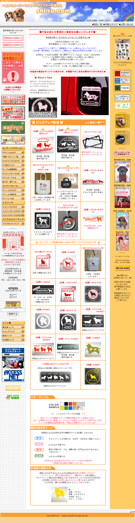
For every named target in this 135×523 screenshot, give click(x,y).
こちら (119, 65)
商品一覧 (98, 24)
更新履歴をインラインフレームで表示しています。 (43, 87)
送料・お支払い (106, 20)
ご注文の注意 (127, 20)
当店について (79, 20)
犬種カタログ (111, 24)
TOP (133, 512)
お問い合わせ (126, 24)
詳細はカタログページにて (93, 330)
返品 (117, 20)
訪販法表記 (92, 20)
